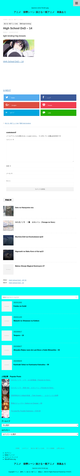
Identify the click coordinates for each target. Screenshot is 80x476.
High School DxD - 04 (16, 283)
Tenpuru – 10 (19, 335)
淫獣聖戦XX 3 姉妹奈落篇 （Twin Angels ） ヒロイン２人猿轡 (34, 395)
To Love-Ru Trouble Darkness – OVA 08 (26, 411)
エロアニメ (25, 448)
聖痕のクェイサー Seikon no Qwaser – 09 (26, 403)
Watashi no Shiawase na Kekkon (26, 321)
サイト (8, 181)
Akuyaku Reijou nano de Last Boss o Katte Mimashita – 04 (37, 350)
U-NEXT (7, 90)
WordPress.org (10, 459)
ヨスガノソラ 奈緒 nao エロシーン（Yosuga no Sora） (32, 388)
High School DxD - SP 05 (17, 280)
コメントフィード (11, 457)
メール (9, 173)
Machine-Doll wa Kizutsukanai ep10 (29, 237)
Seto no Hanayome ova (24, 207)
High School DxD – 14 (13, 61)
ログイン (8, 453)
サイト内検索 (50, 448)
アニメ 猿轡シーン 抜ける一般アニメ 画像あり (40, 12)
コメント (10, 139)
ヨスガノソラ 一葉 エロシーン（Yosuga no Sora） (35, 222)
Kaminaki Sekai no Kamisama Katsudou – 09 (31, 365)
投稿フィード (10, 455)
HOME (17, 448)
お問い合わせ (60, 448)
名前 (8, 166)
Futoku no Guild (20, 306)
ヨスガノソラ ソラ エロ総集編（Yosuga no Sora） (31, 380)
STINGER (68, 472)
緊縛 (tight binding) (25, 123)
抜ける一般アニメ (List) (37, 448)
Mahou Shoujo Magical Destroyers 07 (30, 266)
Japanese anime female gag (40, 468)
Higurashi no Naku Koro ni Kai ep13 (29, 251)
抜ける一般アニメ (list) (12, 123)
